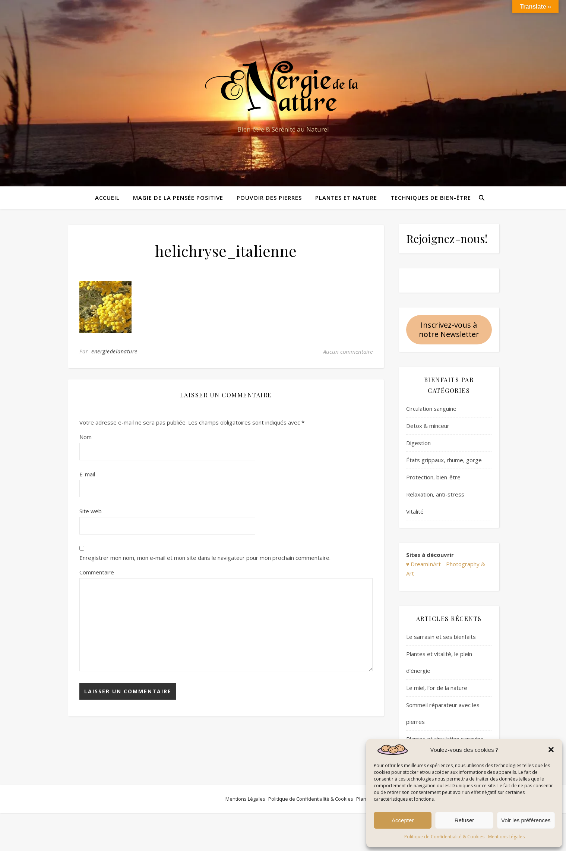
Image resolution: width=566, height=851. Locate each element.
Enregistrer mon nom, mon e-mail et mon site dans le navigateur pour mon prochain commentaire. (205, 557)
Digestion (418, 443)
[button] (551, 749)
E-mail (87, 474)
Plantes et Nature (346, 197)
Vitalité (415, 511)
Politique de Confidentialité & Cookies (444, 836)
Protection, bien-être (433, 477)
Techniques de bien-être (430, 197)
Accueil (107, 197)
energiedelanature (114, 351)
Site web (90, 511)
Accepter (403, 820)
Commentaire (96, 572)
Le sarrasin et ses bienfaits (441, 636)
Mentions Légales (506, 836)
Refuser (464, 820)
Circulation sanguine (431, 408)
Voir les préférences (526, 820)
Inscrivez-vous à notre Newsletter (449, 329)
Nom (85, 437)
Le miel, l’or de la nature (436, 687)
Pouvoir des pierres (269, 197)
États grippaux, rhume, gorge (444, 460)
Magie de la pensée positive (178, 197)
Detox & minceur (427, 425)
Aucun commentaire (348, 351)
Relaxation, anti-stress (435, 494)
